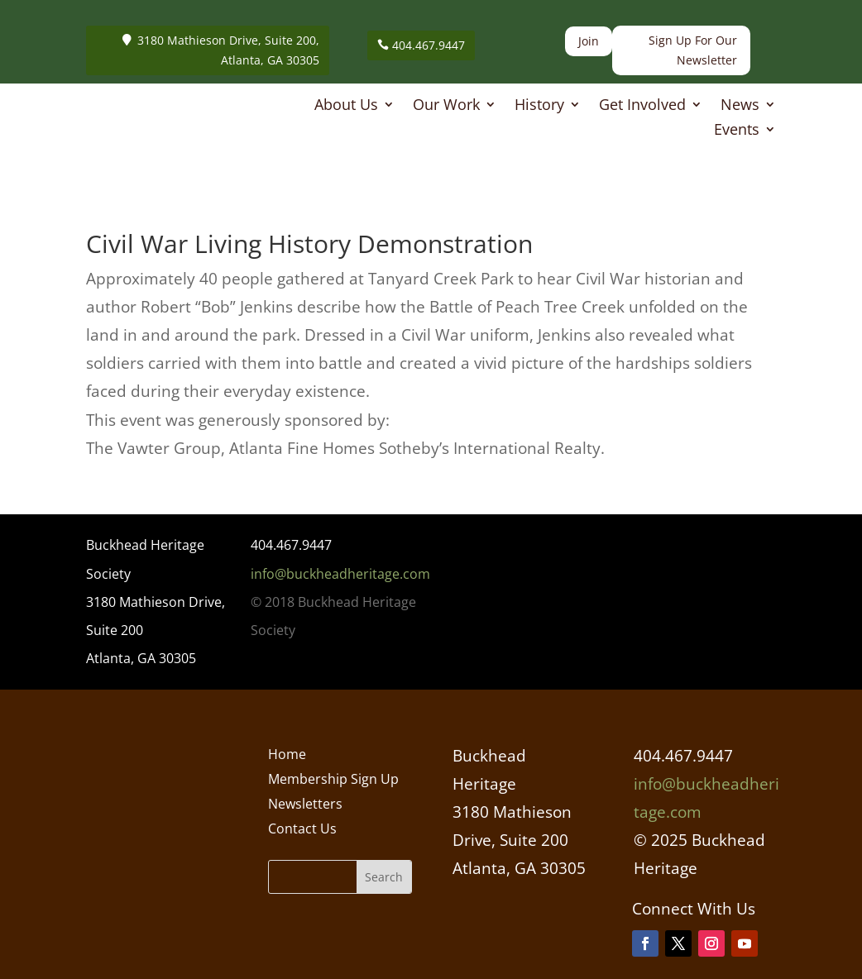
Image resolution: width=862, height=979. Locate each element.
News (740, 106)
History (539, 106)
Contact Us (302, 830)
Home (287, 755)
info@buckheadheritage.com (340, 574)
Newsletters (305, 805)
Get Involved (642, 106)
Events (736, 131)
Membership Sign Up (333, 780)
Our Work (446, 106)
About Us (346, 106)
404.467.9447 (428, 45)
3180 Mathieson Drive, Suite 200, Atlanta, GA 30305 (228, 50)
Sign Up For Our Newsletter (693, 50)
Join (588, 41)
